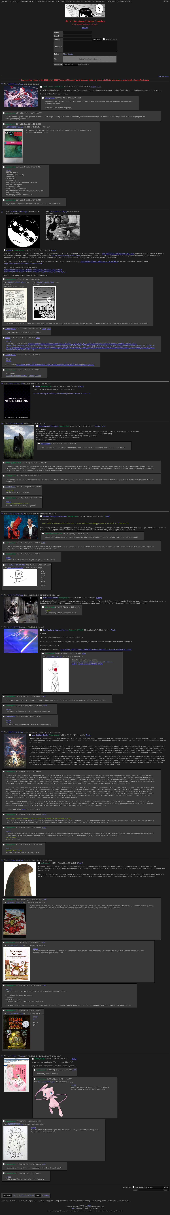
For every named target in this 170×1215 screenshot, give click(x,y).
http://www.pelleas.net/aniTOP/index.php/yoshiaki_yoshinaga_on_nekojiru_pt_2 (35, 273)
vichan (89, 1207)
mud (94, 1)
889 (49, 567)
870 (40, 718)
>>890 (103, 428)
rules (67, 1)
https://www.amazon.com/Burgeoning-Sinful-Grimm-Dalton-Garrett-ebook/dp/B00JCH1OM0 (92, 665)
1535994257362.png (16, 629)
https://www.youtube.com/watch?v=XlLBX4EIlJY (99, 263)
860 (88, 89)
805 (39, 1012)
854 (39, 774)
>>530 (44, 901)
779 (48, 252)
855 (39, 817)
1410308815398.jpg (15, 862)
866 (40, 115)
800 (70, 1081)
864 (79, 100)
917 (39, 169)
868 (93, 600)
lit (21, 1)
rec (57, 1)
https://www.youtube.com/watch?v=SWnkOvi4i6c (23, 265)
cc (41, 1)
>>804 (43, 944)
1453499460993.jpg (15, 425)
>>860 (8, 173)
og (30, 1)
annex (81, 1)
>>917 (99, 89)
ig (32, 1)
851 (83, 737)
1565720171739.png (15, 570)
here (23, 811)
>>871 (43, 545)
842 (79, 655)
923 (39, 202)
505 (74, 865)
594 (45, 465)
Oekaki (70, 56)
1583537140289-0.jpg (16, 284)
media (25, 1)
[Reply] (93, 89)
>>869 (84, 655)
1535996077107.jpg (54, 658)
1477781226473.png (16, 1058)
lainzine (127, 1)
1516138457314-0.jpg (18, 214)
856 (39, 830)
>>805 (44, 987)
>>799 (73, 1087)
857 (40, 847)
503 (87, 536)
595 (39, 478)
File (64, 56)
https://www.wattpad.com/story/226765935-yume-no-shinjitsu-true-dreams (61, 396)
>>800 (74, 1072)
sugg (47, 1)
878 (78, 609)
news (62, 1)
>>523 (35, 951)
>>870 (44, 698)
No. (85, 89)
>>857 (44, 829)
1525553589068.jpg (15, 1126)
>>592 (8, 504)
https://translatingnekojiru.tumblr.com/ (65, 257)
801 (39, 1123)
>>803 (44, 1166)
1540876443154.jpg (15, 734)
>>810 (8, 560)
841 (108, 632)
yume (14, 1)
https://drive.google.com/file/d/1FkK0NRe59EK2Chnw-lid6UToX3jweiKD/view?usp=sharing (96, 651)
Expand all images (163, 78)
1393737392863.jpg (15, 515)
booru (104, 1)
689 (68, 1061)
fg (10, 1)
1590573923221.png (16, 385)
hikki (52, 1)
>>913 (48, 330)
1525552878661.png (46, 1084)
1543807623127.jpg (15, 86)
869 (40, 708)
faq (71, 1)
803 (39, 1175)
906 (39, 331)
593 (74, 445)
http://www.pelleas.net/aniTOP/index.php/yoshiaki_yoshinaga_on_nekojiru (33, 271)
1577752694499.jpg (15, 129)
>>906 (8, 344)
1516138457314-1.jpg (58, 214)
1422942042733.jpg (15, 947)
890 (40, 500)
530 (38, 944)
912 (33, 340)
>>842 (8, 711)
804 (39, 987)
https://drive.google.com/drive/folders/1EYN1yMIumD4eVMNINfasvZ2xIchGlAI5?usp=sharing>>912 (55, 367)
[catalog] (85, 28)
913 (38, 357)
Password (143, 1189)
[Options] (166, 1)
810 (38, 545)
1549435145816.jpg (15, 597)
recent (75, 1)
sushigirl (121, 1)
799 (70, 1072)
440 (102, 518)
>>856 (44, 816)
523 (40, 902)
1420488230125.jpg (15, 904)
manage (88, 1)
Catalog (46, 1197)
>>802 (8, 1179)
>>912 (44, 330)
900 (39, 126)
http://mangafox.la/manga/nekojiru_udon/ (118, 255)
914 (38, 372)
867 (39, 699)
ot (38, 1)
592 (92, 428)
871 (38, 556)
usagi (99, 1)
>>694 (33, 1130)
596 (39, 489)
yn (3, 1)
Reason (135, 1192)
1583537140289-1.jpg (45, 284)
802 (39, 1166)
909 (75, 388)
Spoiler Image (111, 39)
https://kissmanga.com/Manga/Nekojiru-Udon (23, 378)
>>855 (8, 833)
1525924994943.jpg (15, 1015)
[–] (2, 86)
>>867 (8, 724)
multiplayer (112, 1)
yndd (6, 1)
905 (38, 281)
